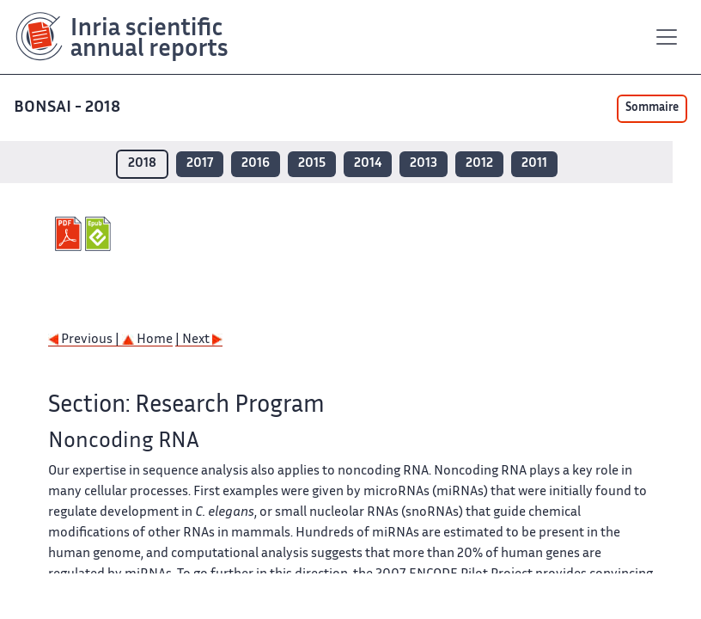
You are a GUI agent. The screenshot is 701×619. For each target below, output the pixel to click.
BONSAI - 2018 (69, 108)
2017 (199, 163)
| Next (198, 340)
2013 (423, 163)
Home (147, 340)
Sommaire (652, 108)
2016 (255, 163)
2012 (479, 163)
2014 (367, 163)
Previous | (85, 340)
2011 (534, 163)
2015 (312, 163)
